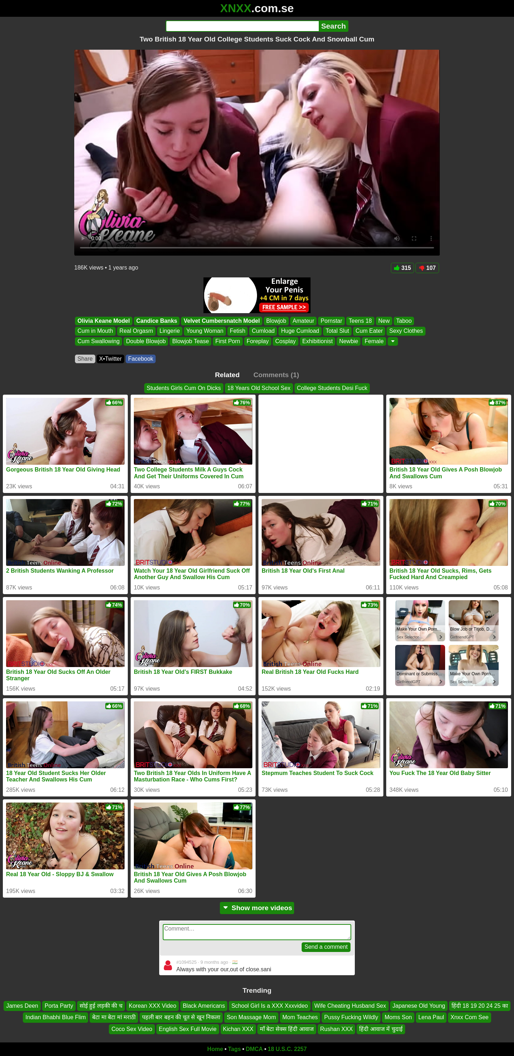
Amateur (303, 321)
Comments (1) (276, 375)
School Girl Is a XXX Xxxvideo (269, 1006)
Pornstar (331, 321)
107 (427, 268)
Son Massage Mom (251, 1017)
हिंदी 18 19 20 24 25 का (480, 1006)
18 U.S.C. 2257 (287, 1049)
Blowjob (276, 321)
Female (373, 341)
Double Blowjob (146, 341)
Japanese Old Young (419, 1006)
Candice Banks (156, 321)
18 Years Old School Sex (259, 388)
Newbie (348, 341)
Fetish (238, 331)
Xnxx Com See (469, 1017)
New (384, 321)
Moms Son (398, 1017)
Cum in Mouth (95, 331)
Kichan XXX (238, 1029)
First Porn (227, 341)
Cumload (263, 331)
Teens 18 (360, 321)
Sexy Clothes (406, 331)
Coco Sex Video (131, 1029)
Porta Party (59, 1006)
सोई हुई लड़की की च (101, 1006)
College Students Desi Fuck (332, 388)
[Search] (242, 26)
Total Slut (337, 331)
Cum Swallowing (98, 341)
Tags (234, 1049)
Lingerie (170, 331)
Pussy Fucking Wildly (351, 1017)
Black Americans (204, 1006)
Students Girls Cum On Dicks (184, 388)
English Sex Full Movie (188, 1029)
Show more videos (257, 908)
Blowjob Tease (190, 341)
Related (227, 375)
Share (85, 359)
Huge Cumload (300, 331)
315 (402, 268)
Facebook (140, 359)
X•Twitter (110, 359)
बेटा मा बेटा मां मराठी (114, 1017)
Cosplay (285, 341)
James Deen (22, 1006)
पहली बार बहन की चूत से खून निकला (181, 1017)
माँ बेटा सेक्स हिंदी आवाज (287, 1029)
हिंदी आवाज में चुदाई (380, 1029)
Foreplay (258, 341)
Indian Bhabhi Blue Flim (55, 1017)
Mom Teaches (300, 1017)
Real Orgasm (136, 331)
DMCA (254, 1049)
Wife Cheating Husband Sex (350, 1006)
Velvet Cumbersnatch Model (221, 321)
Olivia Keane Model (103, 321)
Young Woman (204, 331)
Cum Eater (369, 331)
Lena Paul (431, 1017)
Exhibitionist (317, 341)
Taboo (404, 321)
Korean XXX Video (152, 1006)
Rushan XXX (336, 1029)
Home (215, 1049)
